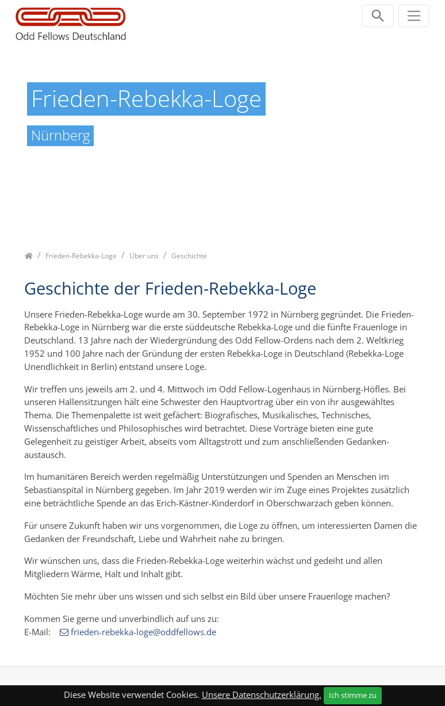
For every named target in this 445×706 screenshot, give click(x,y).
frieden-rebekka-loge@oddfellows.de (143, 632)
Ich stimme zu (353, 695)
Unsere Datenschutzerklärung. (261, 694)
